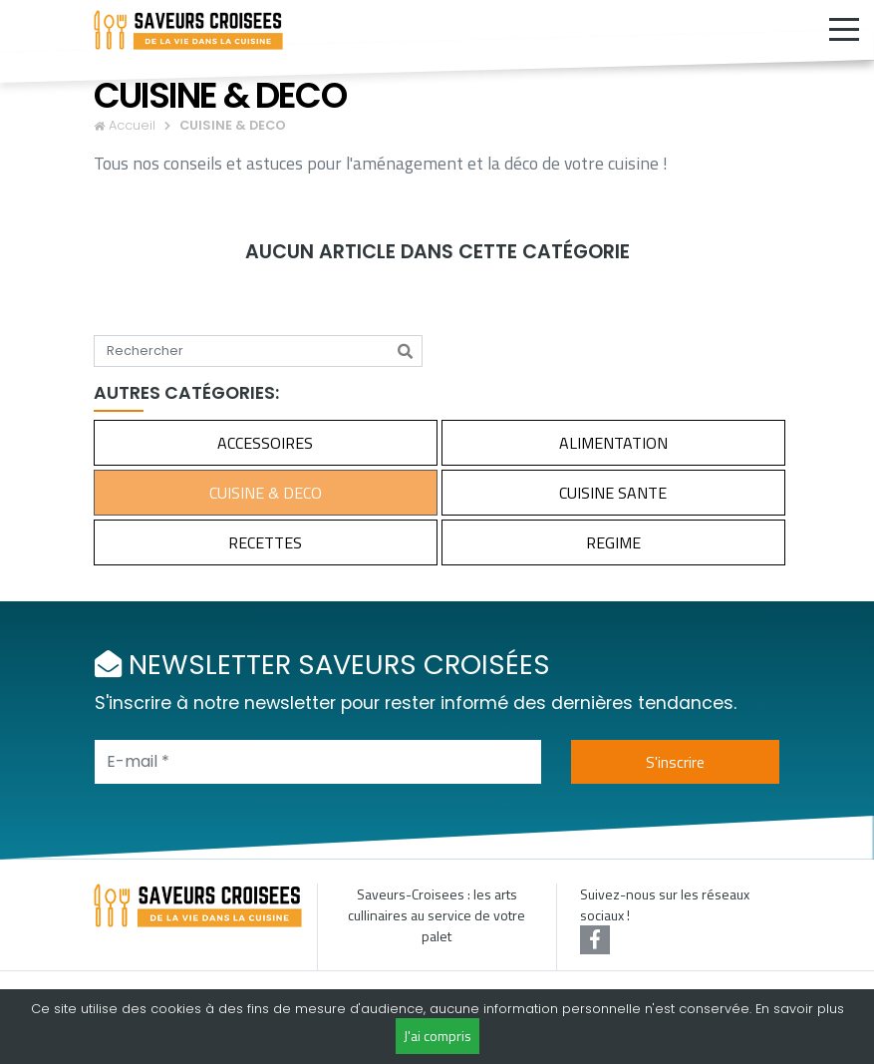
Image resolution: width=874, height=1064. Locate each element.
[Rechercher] (405, 351)
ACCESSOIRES (265, 443)
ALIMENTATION (613, 443)
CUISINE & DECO (265, 493)
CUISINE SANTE (613, 493)
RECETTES (265, 542)
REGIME (613, 542)
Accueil (132, 125)
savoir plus (808, 1008)
